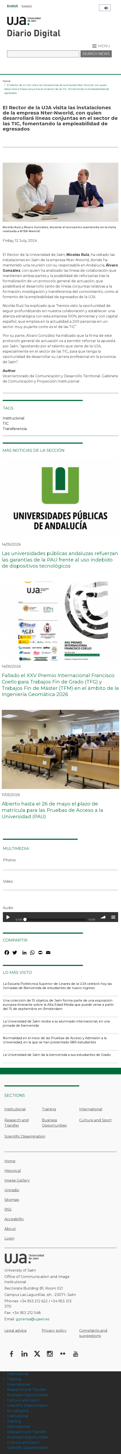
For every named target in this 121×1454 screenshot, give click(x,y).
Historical (12, 1171)
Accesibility (14, 1219)
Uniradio (11, 1190)
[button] (60, 194)
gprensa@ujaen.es (32, 1319)
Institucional (13, 418)
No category (18, 1411)
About (10, 1229)
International (90, 1109)
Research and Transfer (16, 1123)
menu (113, 917)
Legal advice (15, 1330)
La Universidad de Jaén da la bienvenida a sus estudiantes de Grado (57, 1055)
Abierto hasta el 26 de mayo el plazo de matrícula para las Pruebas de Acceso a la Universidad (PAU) (52, 810)
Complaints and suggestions (93, 1333)
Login (9, 1238)
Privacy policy (54, 1330)
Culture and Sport (95, 1120)
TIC (6, 423)
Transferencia (15, 429)
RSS (8, 1209)
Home (6, 81)
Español (27, 5)
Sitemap (11, 1200)
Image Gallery (17, 1180)
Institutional (15, 1109)
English (12, 5)
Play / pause (8, 917)
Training (49, 1109)
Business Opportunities (54, 1123)
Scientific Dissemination (24, 1136)
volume (103, 917)
